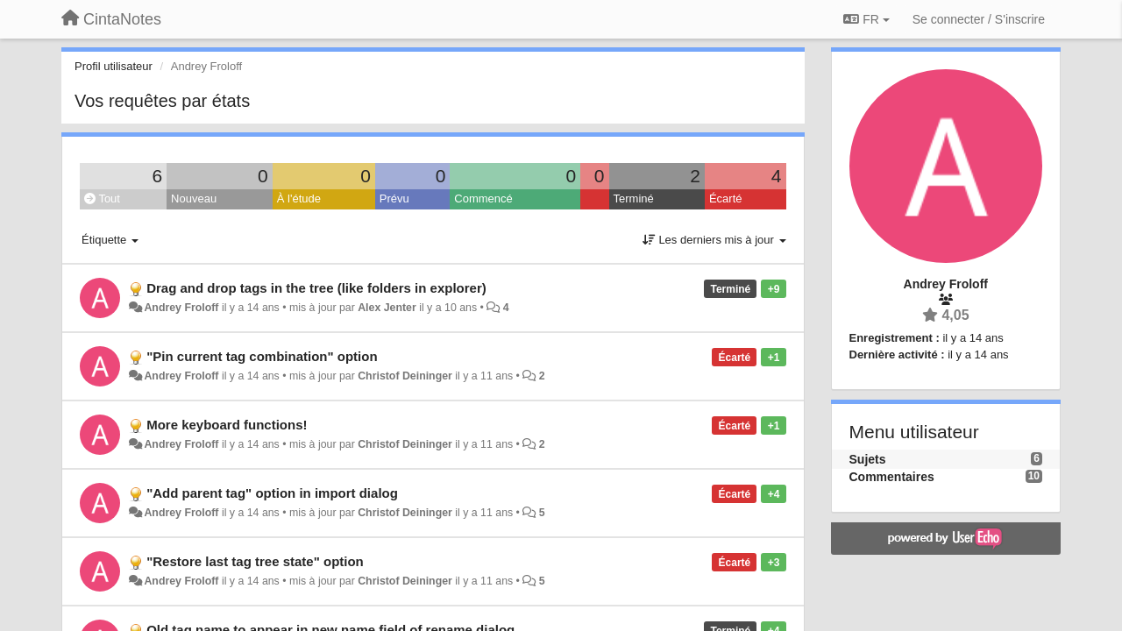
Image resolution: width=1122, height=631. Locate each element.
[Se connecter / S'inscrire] (978, 19)
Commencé (483, 198)
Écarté (725, 198)
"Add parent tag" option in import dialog (272, 493)
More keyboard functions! (226, 424)
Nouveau (194, 198)
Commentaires (891, 477)
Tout (102, 198)
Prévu (394, 198)
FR (866, 19)
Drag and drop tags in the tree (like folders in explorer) (316, 287)
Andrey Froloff (181, 307)
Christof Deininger (405, 376)
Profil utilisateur (114, 66)
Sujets (867, 459)
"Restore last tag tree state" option (255, 561)
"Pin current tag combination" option (261, 356)
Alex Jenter (387, 307)
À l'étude (299, 198)
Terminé (634, 198)
